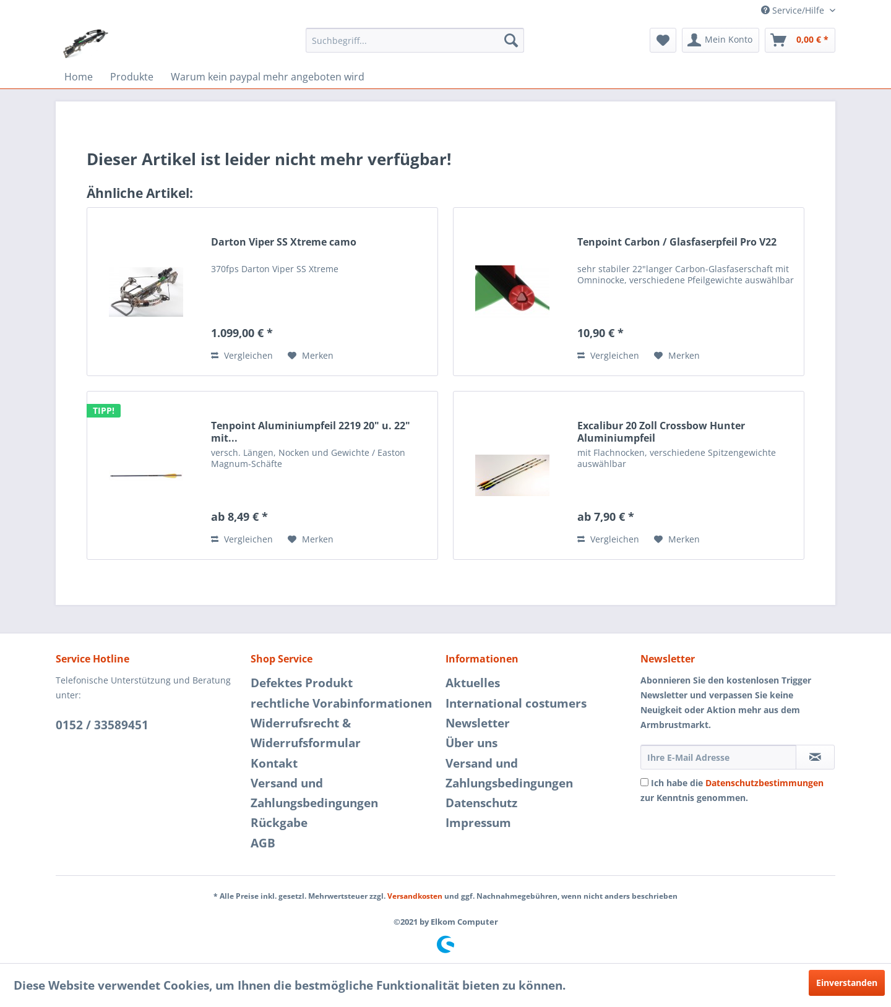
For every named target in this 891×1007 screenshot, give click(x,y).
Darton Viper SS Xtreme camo (283, 242)
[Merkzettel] (663, 40)
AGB (263, 843)
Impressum (478, 823)
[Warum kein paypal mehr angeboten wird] (267, 76)
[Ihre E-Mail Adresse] (718, 757)
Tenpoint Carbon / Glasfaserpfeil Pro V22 (677, 242)
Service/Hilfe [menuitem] (794, 10)
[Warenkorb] (800, 40)
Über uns (471, 743)
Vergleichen (242, 355)
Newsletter (478, 723)
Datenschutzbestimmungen (764, 783)
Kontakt (274, 763)
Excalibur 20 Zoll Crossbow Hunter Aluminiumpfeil (661, 431)
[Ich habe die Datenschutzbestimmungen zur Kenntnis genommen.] (644, 782)
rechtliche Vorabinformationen (341, 703)
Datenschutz (481, 803)
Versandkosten (414, 896)
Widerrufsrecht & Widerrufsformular (306, 733)
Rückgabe (279, 823)
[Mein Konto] (720, 40)
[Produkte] (131, 76)
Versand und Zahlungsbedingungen (314, 793)
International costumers (516, 703)
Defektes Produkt (302, 683)
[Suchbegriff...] (415, 40)
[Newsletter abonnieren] (815, 757)
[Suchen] (511, 40)
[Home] (78, 76)
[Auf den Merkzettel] (311, 355)
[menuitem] (415, 40)
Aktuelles (473, 683)
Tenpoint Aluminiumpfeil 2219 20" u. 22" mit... (310, 431)
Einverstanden (846, 982)
